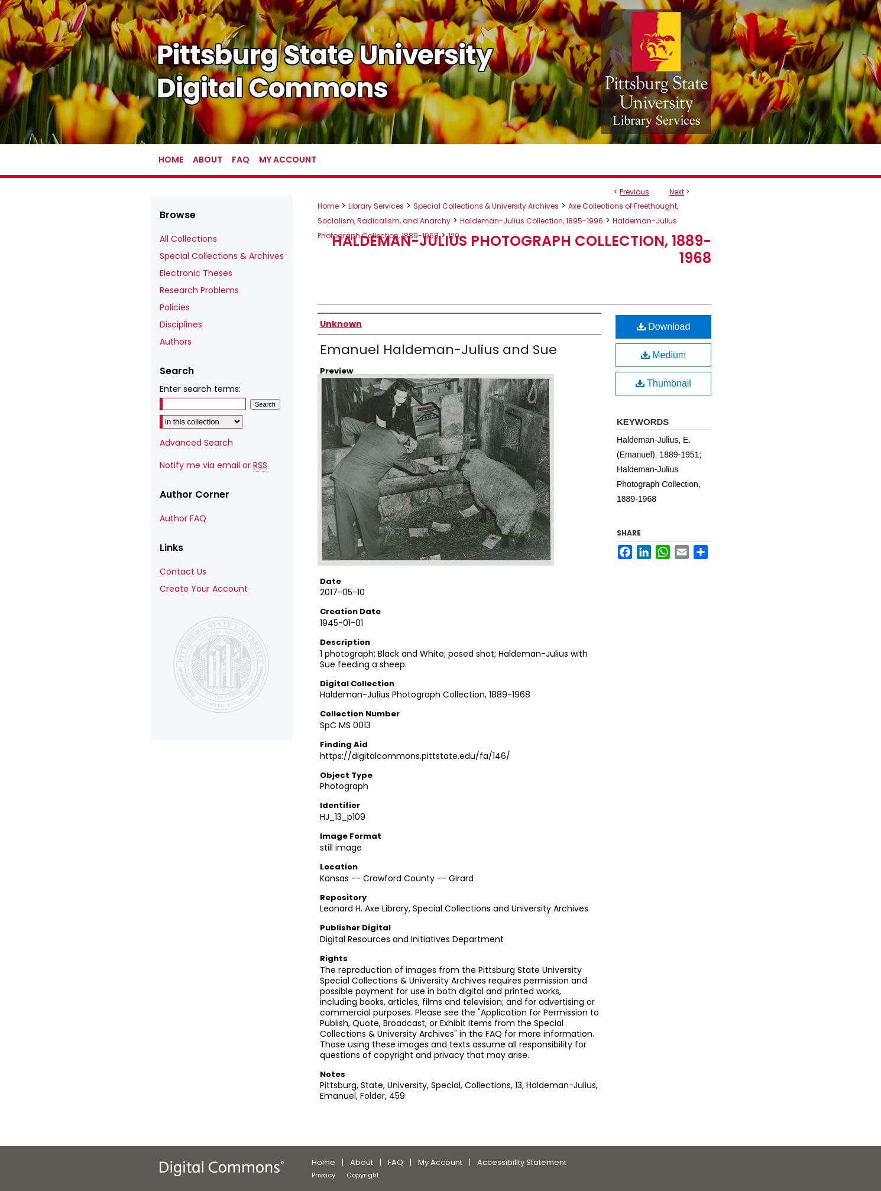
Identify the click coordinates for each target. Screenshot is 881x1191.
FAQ (395, 1162)
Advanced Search (196, 443)
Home (328, 206)
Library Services (376, 206)
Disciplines (181, 324)
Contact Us (183, 571)
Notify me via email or (213, 465)
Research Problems (199, 290)
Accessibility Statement (521, 1162)
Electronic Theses (196, 273)
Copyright (362, 1175)
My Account (440, 1162)
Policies (175, 307)
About (361, 1162)
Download (664, 327)
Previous (634, 192)
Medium (663, 355)
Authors (176, 342)
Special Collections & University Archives (486, 206)
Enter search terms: (200, 389)
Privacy (323, 1175)
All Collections (188, 239)
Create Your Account (204, 589)
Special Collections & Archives (222, 256)
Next (676, 192)
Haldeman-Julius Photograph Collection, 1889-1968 (521, 249)
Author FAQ (183, 518)
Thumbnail (663, 383)
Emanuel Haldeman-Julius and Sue (438, 349)
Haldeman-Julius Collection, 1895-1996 (531, 221)
